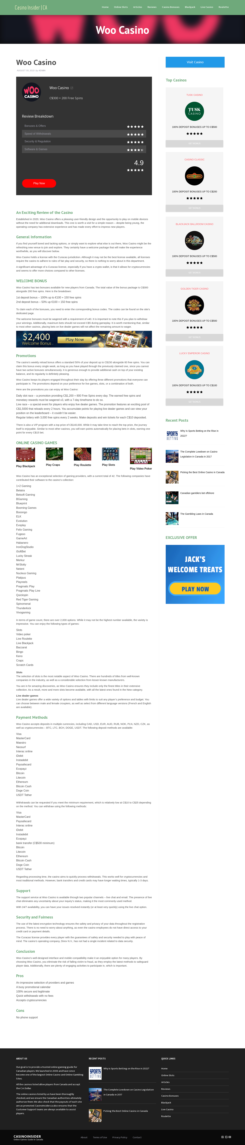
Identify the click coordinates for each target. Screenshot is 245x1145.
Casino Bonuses (170, 7)
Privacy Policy (119, 1137)
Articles (137, 7)
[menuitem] (105, 7)
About (84, 1137)
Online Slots (121, 7)
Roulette (224, 7)
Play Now (39, 183)
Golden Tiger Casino (194, 288)
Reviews (152, 7)
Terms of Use (100, 1137)
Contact (137, 1137)
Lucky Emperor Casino (194, 353)
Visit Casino (195, 62)
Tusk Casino (194, 95)
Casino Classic (195, 159)
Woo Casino (61, 87)
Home (105, 7)
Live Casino (207, 7)
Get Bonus (195, 143)
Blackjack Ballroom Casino (194, 224)
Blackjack (190, 7)
